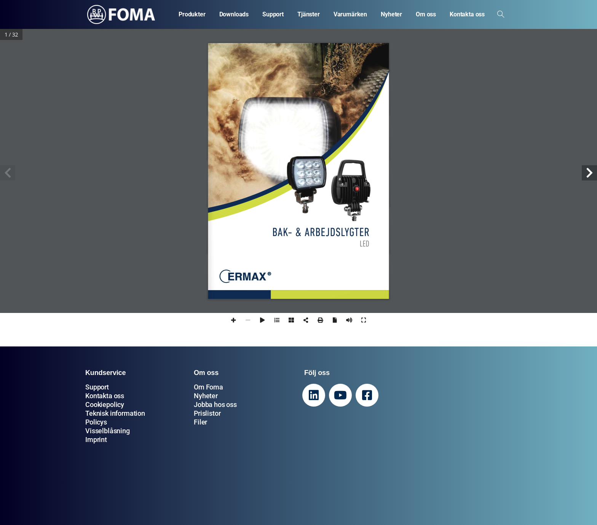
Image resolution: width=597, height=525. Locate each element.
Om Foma (208, 387)
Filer (200, 422)
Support (97, 387)
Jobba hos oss (215, 405)
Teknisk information (115, 413)
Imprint (96, 440)
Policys (96, 422)
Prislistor (207, 413)
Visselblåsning (107, 431)
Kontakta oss (104, 396)
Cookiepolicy (104, 405)
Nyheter (206, 396)
